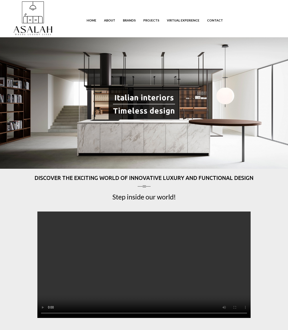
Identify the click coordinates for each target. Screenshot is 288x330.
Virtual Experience (183, 20)
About (109, 20)
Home (91, 20)
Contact (215, 20)
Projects (151, 20)
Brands (129, 20)
